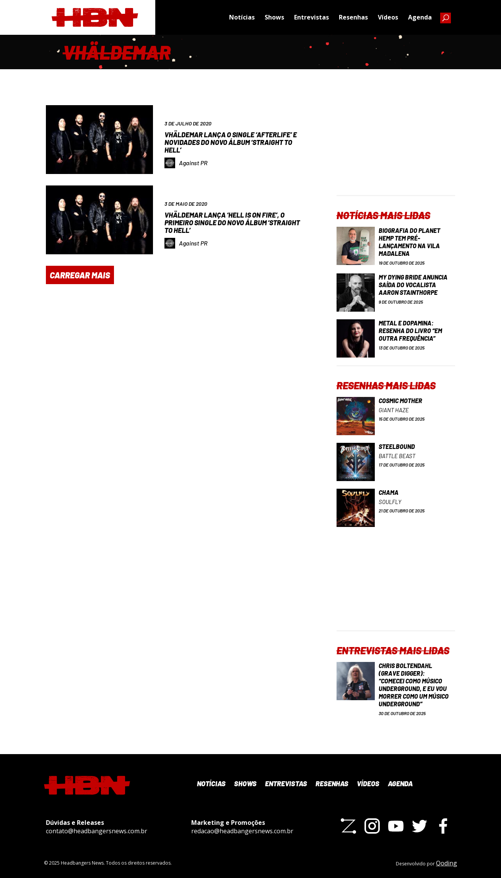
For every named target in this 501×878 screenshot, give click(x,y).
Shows (274, 17)
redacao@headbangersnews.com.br (242, 831)
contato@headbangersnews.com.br (96, 831)
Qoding (446, 863)
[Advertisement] (396, 147)
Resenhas (353, 17)
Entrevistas (311, 17)
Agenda (420, 17)
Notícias (242, 17)
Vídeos (388, 17)
